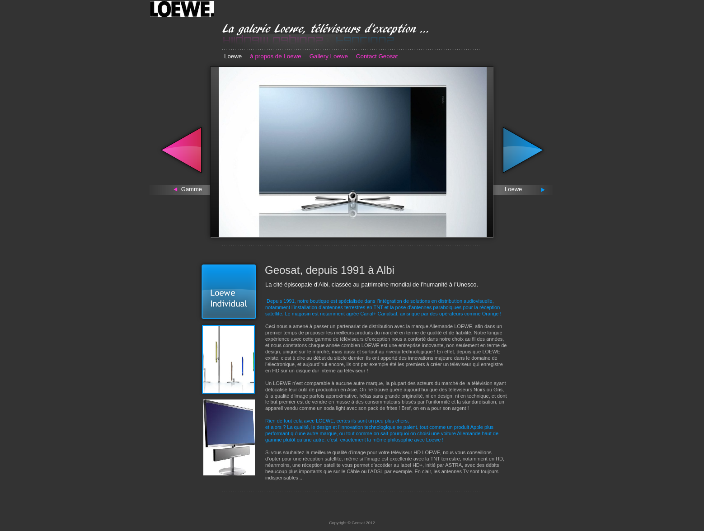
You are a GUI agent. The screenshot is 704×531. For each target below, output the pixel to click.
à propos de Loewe (275, 56)
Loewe (233, 56)
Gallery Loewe (329, 56)
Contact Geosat (377, 56)
